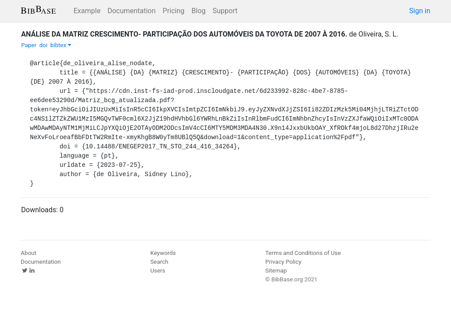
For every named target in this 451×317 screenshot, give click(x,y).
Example (87, 11)
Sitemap (276, 270)
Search (159, 261)
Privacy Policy (283, 261)
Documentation (131, 11)
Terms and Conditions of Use (302, 253)
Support (225, 11)
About (29, 253)
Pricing (174, 11)
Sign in (419, 11)
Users (157, 270)
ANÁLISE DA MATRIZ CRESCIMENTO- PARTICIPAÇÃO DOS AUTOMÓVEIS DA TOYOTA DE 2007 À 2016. (184, 34)
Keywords (163, 253)
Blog (199, 11)
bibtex (60, 45)
